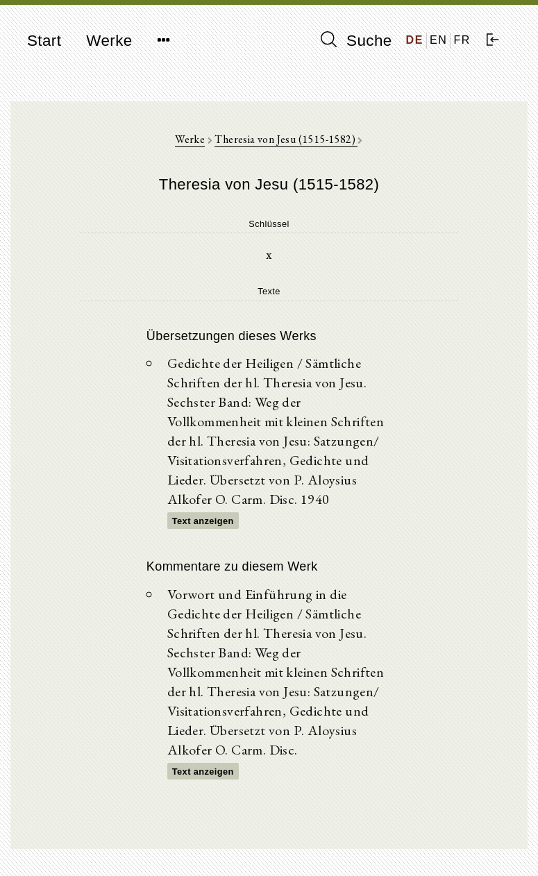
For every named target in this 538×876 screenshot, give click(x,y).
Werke (109, 40)
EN (438, 40)
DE (414, 40)
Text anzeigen (203, 521)
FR (462, 40)
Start (44, 40)
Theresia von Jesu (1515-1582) (286, 139)
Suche (356, 40)
